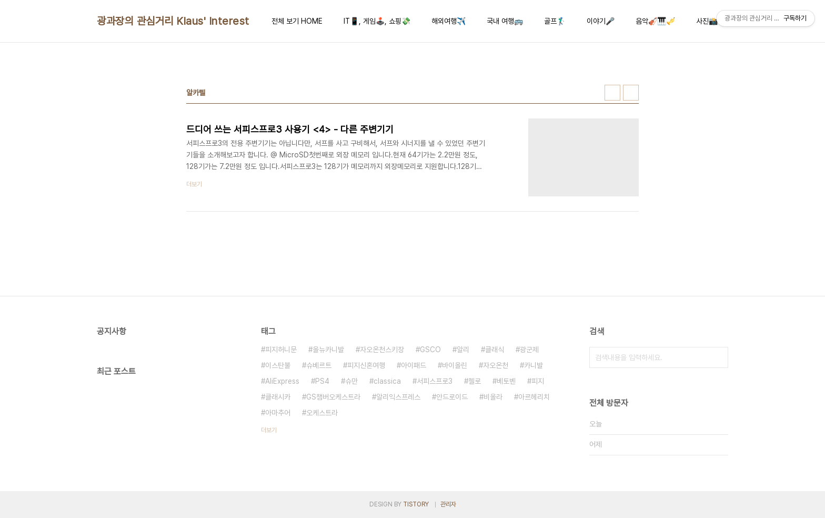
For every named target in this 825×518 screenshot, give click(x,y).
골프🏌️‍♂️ (555, 21)
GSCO (430, 349)
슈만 (351, 381)
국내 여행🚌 (505, 21)
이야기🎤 (601, 21)
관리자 (448, 504)
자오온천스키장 (382, 349)
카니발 (533, 365)
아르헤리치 (534, 397)
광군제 (529, 349)
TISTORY (416, 504)
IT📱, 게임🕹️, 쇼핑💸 (377, 21)
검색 (718, 357)
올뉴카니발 (328, 349)
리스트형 (631, 93)
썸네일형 (612, 93)
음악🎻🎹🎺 (655, 21)
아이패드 (413, 365)
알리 (463, 349)
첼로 (474, 381)
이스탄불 (277, 365)
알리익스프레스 (398, 397)
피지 (537, 381)
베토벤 (506, 381)
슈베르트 (318, 365)
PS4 (322, 381)
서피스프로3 (434, 381)
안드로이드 (452, 397)
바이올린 (454, 365)
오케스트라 (322, 413)
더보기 (269, 430)
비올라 (493, 397)
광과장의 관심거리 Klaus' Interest (173, 21)
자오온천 (495, 365)
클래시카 (277, 397)
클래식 (494, 349)
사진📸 (707, 21)
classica (387, 381)
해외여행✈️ (448, 21)
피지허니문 (281, 349)
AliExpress (282, 381)
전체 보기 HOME (297, 21)
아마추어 (277, 413)
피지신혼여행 (366, 365)
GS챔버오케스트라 (333, 397)
